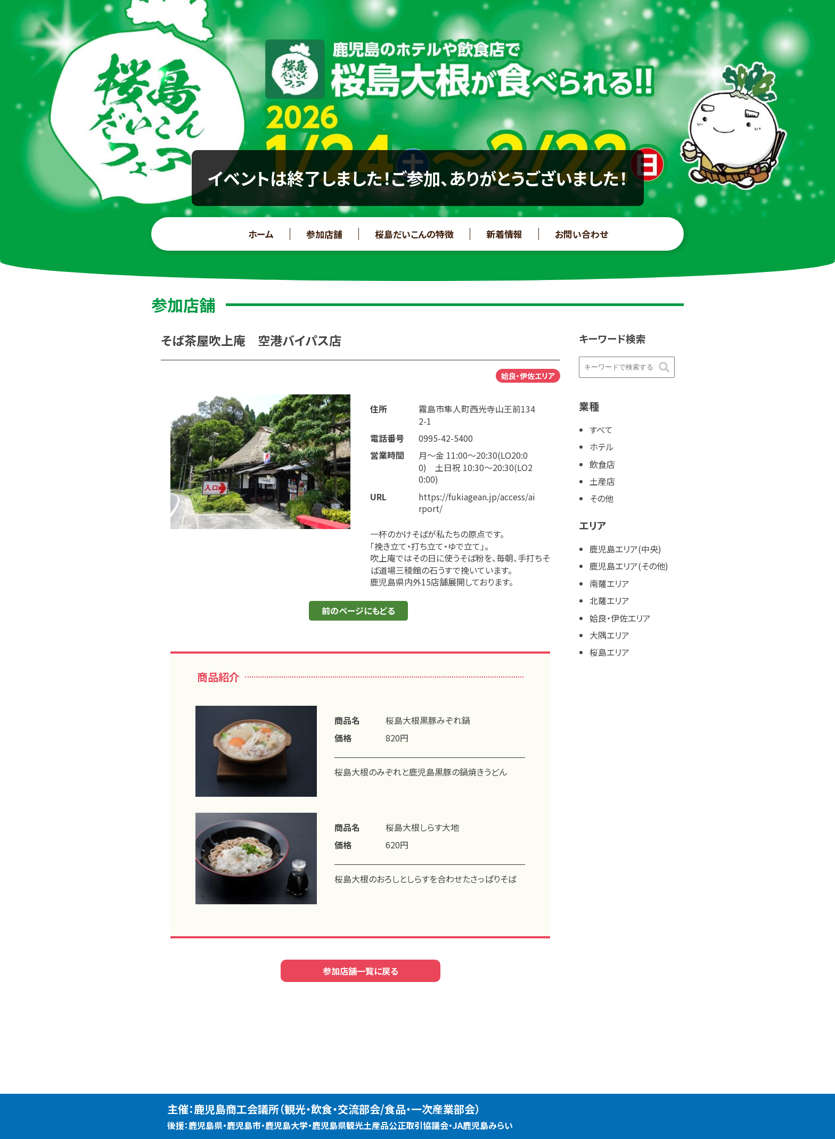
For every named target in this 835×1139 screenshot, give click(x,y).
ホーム (261, 234)
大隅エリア (609, 635)
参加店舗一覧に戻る (360, 970)
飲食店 (602, 464)
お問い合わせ (581, 234)
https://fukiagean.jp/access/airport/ (477, 502)
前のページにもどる (358, 610)
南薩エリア (609, 583)
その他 (601, 498)
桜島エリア (609, 652)
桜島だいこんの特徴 (414, 234)
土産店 (602, 481)
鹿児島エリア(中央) (625, 548)
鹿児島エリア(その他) (629, 565)
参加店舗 (324, 234)
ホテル (602, 446)
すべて (601, 429)
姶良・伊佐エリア (620, 618)
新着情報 (504, 234)
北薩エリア (609, 600)
